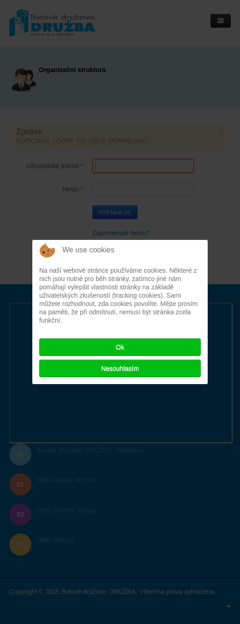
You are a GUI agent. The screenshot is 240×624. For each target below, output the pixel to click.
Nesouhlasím (120, 368)
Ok (120, 347)
